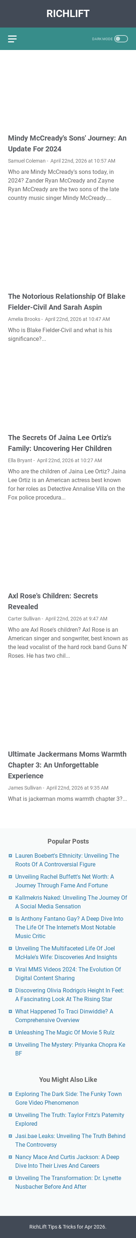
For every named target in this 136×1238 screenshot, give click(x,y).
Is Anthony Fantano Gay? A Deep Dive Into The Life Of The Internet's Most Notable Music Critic (69, 927)
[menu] (16, 38)
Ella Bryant (20, 460)
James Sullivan (25, 788)
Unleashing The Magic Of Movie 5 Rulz (65, 1032)
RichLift (68, 14)
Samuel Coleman (27, 161)
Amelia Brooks (24, 319)
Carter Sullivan (24, 619)
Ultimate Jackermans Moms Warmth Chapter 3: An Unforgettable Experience (67, 765)
